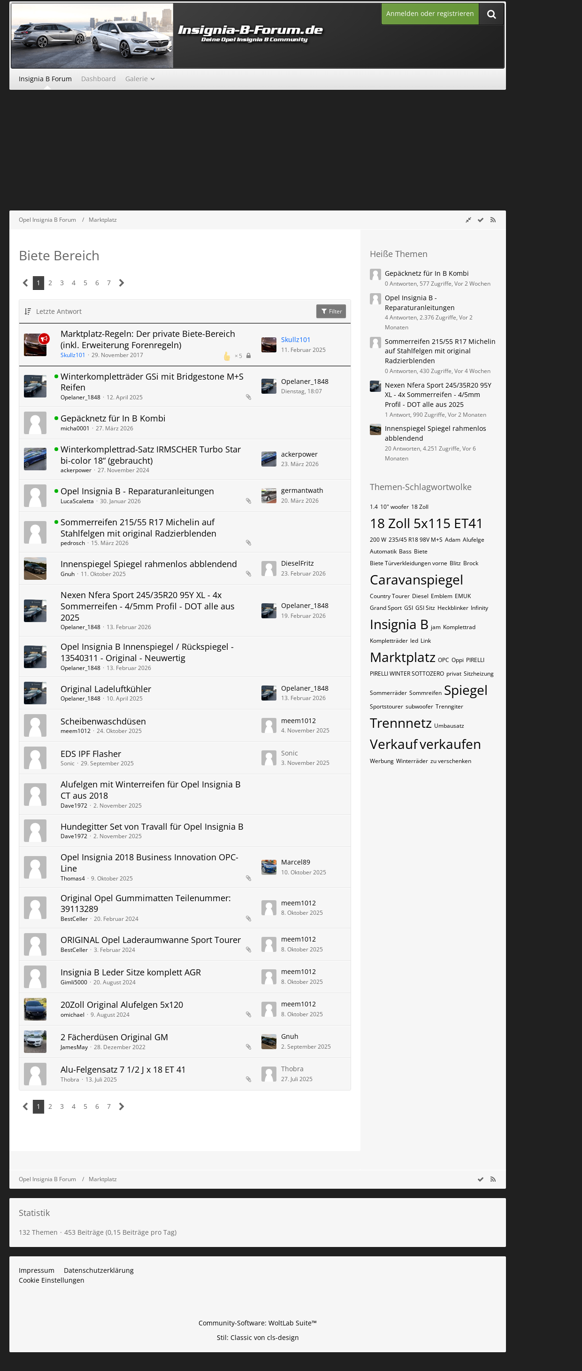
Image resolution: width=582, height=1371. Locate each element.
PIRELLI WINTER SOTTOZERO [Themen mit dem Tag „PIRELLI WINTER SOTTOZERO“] (407, 674)
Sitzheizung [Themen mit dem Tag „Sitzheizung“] (479, 674)
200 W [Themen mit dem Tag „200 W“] (378, 540)
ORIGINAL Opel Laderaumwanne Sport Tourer (151, 939)
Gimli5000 (74, 982)
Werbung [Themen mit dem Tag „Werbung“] (382, 761)
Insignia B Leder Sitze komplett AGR (131, 972)
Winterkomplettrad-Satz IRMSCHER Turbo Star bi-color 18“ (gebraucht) (151, 455)
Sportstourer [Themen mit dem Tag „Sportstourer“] (386, 706)
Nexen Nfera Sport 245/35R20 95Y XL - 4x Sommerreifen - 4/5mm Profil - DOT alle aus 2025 (148, 606)
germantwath (302, 490)
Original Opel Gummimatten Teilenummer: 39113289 (146, 903)
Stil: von (258, 1337)
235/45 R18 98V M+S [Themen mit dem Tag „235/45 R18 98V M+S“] (416, 540)
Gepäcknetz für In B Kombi (113, 418)
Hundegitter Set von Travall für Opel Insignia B (152, 826)
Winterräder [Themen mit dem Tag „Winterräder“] (412, 761)
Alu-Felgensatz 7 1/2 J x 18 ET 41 (123, 1069)
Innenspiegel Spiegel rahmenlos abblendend (149, 563)
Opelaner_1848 (80, 397)
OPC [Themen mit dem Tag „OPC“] (443, 660)
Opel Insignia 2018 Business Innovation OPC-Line (149, 862)
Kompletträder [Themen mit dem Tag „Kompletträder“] (389, 641)
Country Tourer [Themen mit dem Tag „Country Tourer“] (390, 596)
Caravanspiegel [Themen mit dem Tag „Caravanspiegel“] (416, 579)
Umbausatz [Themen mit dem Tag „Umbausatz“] (449, 726)
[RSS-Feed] (493, 219)
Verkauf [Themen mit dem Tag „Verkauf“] (393, 744)
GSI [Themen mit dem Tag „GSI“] (408, 608)
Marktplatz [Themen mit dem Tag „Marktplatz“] (403, 657)
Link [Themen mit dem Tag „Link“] (426, 641)
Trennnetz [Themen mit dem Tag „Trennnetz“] (401, 723)
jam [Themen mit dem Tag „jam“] (436, 627)
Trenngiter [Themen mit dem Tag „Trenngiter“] (449, 706)
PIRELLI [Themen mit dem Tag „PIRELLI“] (475, 660)
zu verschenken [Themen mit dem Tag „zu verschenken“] (450, 761)
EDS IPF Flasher (91, 753)
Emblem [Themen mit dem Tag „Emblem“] (441, 596)
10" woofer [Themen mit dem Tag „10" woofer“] (394, 507)
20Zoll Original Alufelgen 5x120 (122, 1004)
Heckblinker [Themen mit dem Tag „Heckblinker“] (452, 608)
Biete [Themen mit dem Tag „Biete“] (421, 551)
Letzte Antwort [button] (59, 311)
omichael (72, 1015)
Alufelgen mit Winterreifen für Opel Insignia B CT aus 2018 (151, 790)
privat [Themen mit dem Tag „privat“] (453, 674)
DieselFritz (297, 563)
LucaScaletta (77, 501)
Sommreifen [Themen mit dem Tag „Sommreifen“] (425, 693)
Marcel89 (295, 861)
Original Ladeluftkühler (106, 688)
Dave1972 (74, 806)
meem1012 (76, 731)
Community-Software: (258, 1322)
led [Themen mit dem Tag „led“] (414, 641)
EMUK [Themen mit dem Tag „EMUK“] (463, 596)
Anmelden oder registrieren (430, 13)
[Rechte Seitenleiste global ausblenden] (468, 219)
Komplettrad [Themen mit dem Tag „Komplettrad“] (459, 627)
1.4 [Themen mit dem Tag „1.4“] (374, 507)
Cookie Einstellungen (51, 1280)
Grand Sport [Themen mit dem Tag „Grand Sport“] (386, 608)
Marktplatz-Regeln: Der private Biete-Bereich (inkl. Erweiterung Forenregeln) (148, 339)
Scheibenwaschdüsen (103, 721)
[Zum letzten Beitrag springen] (268, 344)
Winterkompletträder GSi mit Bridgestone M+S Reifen (152, 382)
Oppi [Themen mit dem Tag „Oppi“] (458, 660)
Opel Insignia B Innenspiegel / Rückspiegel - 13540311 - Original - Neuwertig (147, 652)
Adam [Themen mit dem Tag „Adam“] (452, 540)
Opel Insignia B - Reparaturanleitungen (137, 491)
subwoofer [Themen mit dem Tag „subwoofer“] (419, 706)
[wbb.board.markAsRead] (480, 219)
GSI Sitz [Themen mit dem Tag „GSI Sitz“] (425, 608)
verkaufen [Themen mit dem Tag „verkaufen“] (450, 744)
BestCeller (74, 919)
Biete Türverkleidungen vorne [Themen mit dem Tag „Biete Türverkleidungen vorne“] (408, 563)
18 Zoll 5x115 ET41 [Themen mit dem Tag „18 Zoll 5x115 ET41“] (426, 523)
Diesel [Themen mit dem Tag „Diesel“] (420, 596)
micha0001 (75, 428)
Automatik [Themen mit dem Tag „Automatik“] (383, 551)
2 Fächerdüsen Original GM (114, 1037)
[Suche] (491, 13)
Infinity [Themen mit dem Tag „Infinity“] (479, 608)
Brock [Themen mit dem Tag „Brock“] (470, 563)
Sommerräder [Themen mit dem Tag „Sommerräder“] (388, 693)
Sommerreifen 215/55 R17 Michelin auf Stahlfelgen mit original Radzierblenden (138, 527)
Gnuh (68, 574)
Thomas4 (73, 878)
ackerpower (76, 470)
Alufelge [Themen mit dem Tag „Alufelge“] (473, 540)
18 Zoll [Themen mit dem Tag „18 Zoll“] (420, 507)
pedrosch (73, 543)
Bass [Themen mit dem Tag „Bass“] (405, 551)
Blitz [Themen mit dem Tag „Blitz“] (455, 563)
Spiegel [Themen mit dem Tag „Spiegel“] (466, 690)
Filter (331, 311)
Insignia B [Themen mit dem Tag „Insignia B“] (399, 624)
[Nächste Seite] (122, 283)
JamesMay (74, 1047)
